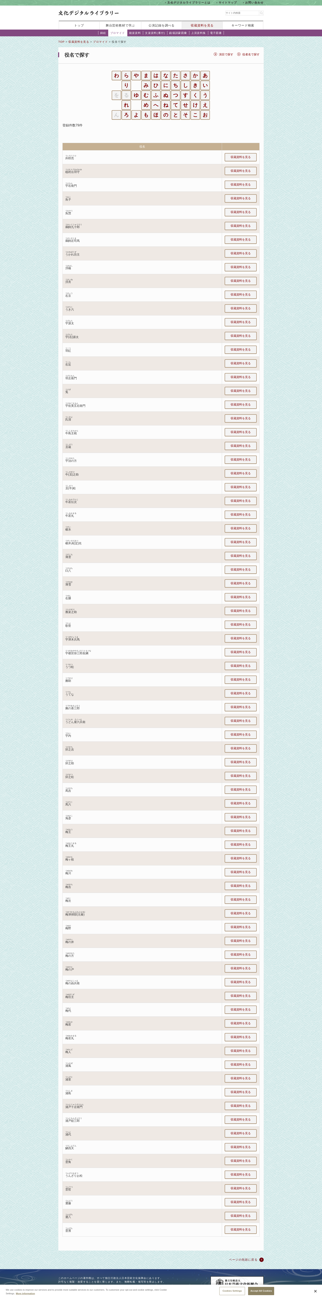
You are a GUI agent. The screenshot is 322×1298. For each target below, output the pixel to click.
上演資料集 (198, 32)
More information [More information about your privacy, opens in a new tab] (25, 1296)
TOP (61, 41)
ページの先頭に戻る (243, 1259)
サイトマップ (228, 2)
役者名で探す (251, 54)
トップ (79, 25)
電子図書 (216, 32)
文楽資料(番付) (155, 32)
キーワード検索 (242, 25)
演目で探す (226, 54)
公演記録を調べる (161, 25)
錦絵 (103, 32)
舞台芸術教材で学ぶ (120, 25)
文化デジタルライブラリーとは (188, 2)
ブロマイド (117, 32)
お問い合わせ (254, 2)
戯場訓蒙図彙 (178, 32)
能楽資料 (135, 32)
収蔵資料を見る (202, 25)
